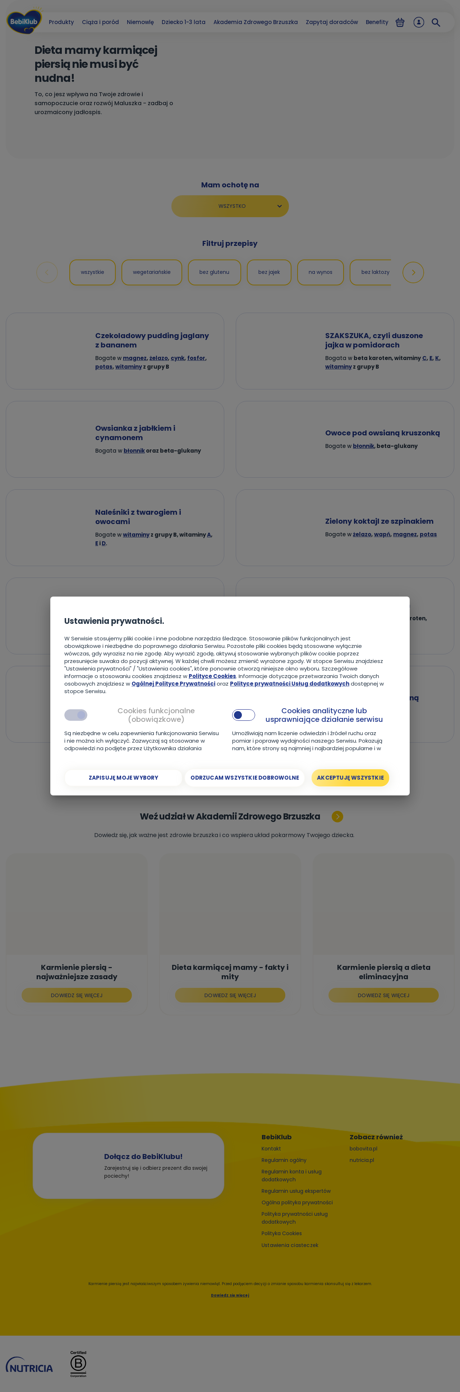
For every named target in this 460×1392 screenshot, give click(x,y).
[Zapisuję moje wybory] (123, 777)
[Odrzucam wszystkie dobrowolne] (244, 778)
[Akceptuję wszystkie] (350, 778)
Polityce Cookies (212, 676)
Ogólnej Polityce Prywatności (173, 683)
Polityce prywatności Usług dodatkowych (289, 683)
